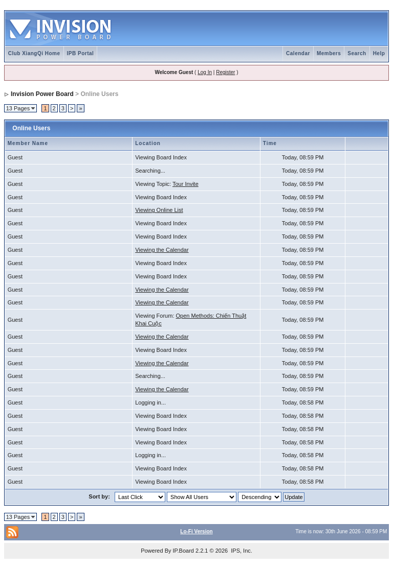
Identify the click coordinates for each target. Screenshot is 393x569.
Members (329, 53)
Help (379, 53)
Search (356, 53)
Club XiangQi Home (34, 53)
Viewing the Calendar (161, 250)
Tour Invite (185, 184)
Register (225, 72)
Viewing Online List (159, 210)
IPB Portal (80, 53)
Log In (205, 72)
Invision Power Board (42, 94)
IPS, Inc (241, 551)
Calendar (298, 53)
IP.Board (183, 551)
